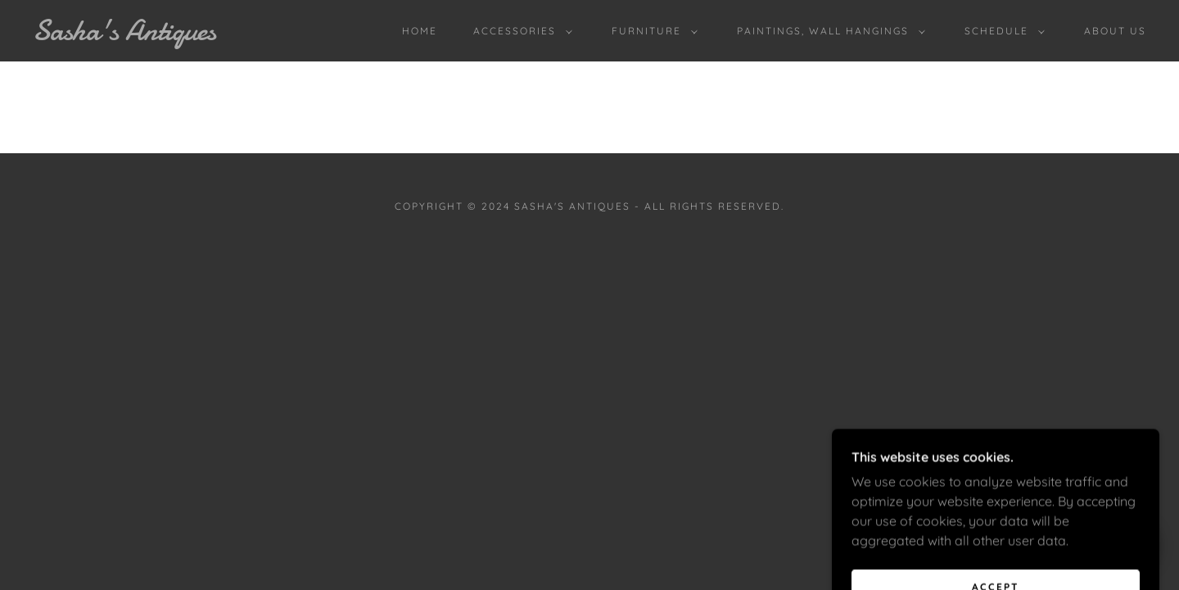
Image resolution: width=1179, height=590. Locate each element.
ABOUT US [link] (1115, 31)
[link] (187, 35)
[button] (519, 31)
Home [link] (419, 31)
